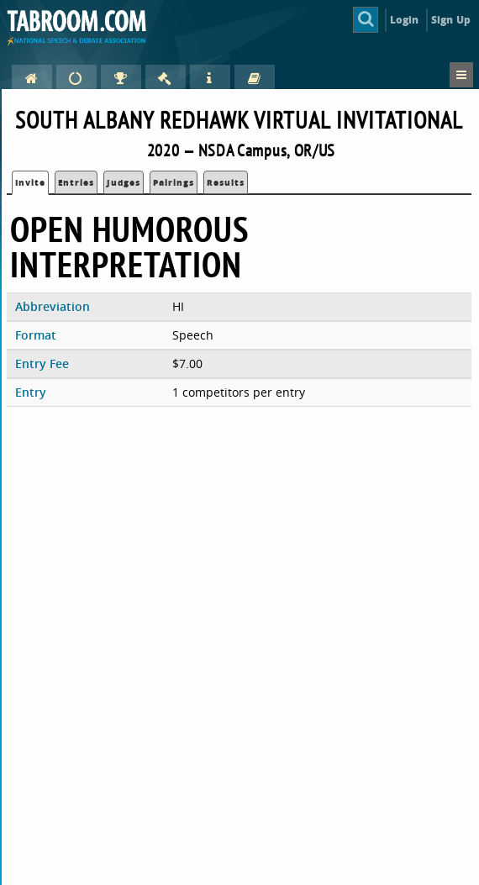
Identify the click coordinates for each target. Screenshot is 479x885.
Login (404, 20)
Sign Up (451, 20)
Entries (76, 182)
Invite (30, 182)
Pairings (173, 182)
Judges (123, 182)
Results (226, 182)
